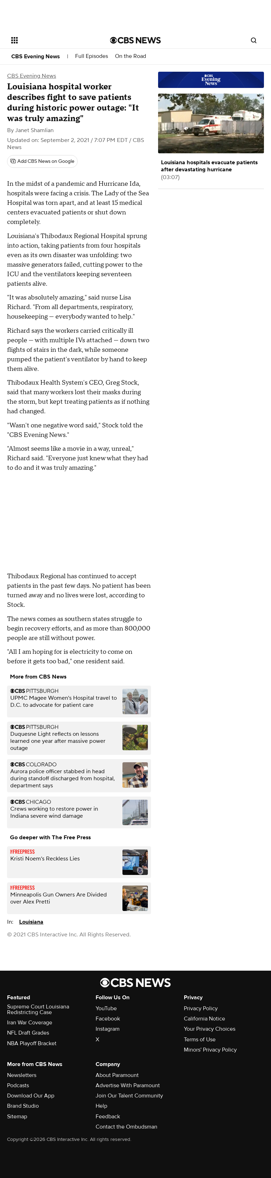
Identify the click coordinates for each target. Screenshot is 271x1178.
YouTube (106, 1008)
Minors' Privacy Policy (210, 1050)
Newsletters (21, 1075)
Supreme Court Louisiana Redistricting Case (38, 1009)
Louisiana (31, 921)
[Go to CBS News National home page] (135, 40)
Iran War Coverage (29, 1022)
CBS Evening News (35, 56)
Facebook (108, 1019)
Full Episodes (91, 56)
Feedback (108, 1116)
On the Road (130, 56)
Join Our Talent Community (129, 1096)
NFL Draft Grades (28, 1033)
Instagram (108, 1029)
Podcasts (18, 1085)
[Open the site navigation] (52, 40)
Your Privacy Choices (209, 1029)
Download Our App (30, 1096)
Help (101, 1106)
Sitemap (17, 1116)
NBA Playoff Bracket (31, 1043)
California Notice (204, 1019)
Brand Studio (23, 1106)
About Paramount (117, 1075)
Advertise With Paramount (128, 1085)
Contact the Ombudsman (126, 1127)
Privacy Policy (201, 1008)
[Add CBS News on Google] (42, 161)
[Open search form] (254, 40)
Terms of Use (200, 1039)
